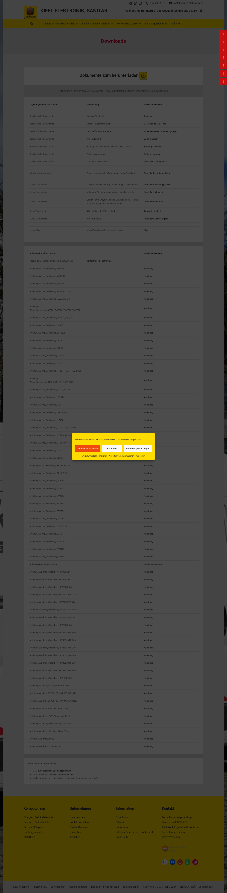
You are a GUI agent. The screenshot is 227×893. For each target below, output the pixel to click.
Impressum (140, 456)
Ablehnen (112, 448)
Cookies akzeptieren (87, 448)
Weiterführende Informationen (94, 456)
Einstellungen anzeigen (138, 448)
